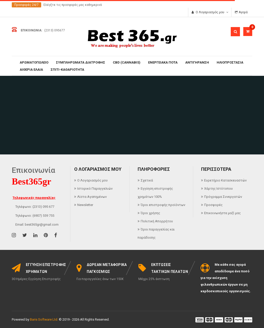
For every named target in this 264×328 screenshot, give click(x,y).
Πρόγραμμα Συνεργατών (223, 197)
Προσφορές (213, 205)
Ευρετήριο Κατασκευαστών (225, 180)
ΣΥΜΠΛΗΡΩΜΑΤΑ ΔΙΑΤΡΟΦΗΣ (80, 62)
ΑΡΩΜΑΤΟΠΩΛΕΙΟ (34, 62)
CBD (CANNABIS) (126, 62)
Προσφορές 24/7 (26, 5)
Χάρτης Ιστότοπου (218, 188)
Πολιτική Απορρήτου (157, 221)
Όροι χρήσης (150, 213)
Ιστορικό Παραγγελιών (95, 188)
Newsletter (85, 205)
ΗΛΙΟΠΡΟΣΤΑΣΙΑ (230, 62)
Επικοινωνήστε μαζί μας (222, 213)
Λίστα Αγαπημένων (92, 197)
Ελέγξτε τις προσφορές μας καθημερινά (72, 5)
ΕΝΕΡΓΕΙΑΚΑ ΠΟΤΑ (163, 62)
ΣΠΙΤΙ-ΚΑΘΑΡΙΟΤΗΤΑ (67, 69)
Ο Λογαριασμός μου (92, 180)
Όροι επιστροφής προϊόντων (163, 205)
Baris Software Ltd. (44, 319)
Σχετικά (147, 180)
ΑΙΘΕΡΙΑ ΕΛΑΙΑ (31, 69)
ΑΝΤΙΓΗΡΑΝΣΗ (197, 62)
